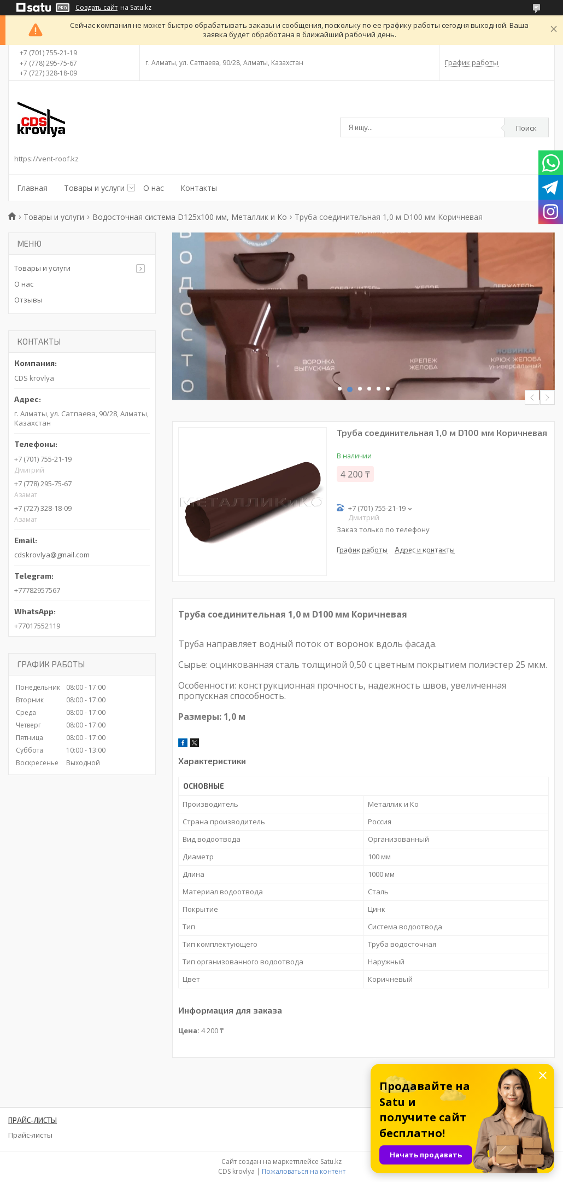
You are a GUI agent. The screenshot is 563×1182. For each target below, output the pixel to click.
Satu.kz (331, 1161)
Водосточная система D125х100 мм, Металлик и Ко (189, 217)
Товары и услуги (94, 188)
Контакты (198, 188)
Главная (32, 188)
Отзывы (28, 300)
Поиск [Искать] (526, 128)
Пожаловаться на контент (303, 1171)
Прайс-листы (30, 1135)
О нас (153, 188)
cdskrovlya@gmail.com (52, 555)
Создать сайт (96, 7)
